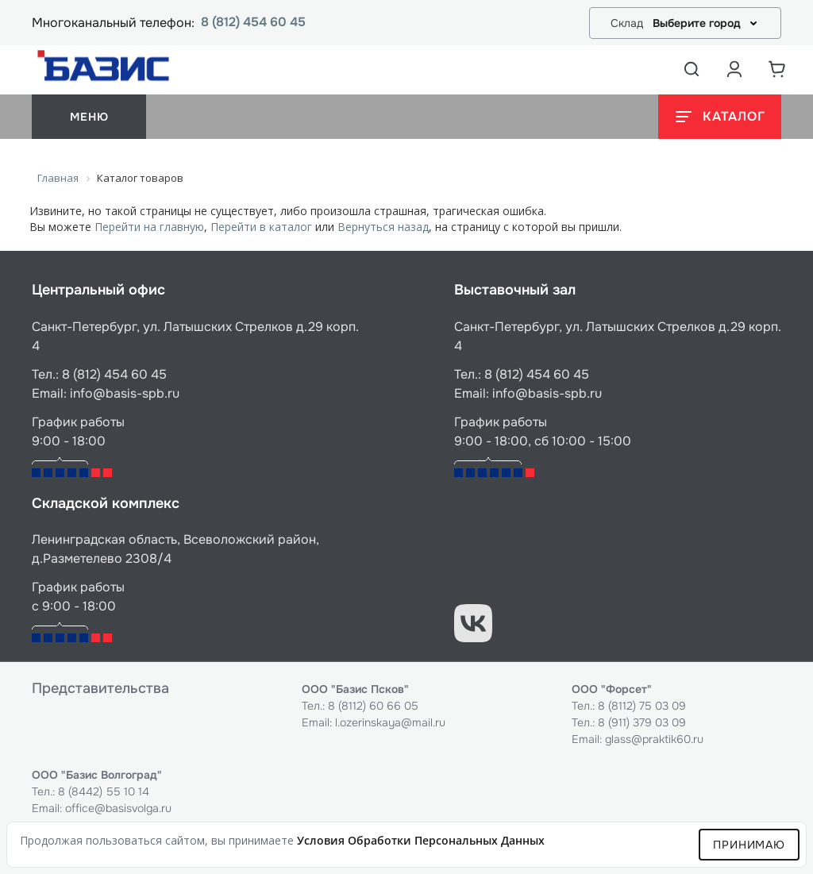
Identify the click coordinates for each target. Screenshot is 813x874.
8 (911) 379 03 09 (642, 722)
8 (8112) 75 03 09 (642, 706)
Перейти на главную (149, 226)
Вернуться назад (383, 226)
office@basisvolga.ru (118, 808)
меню (89, 117)
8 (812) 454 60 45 (253, 22)
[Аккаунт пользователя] (734, 69)
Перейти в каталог (261, 226)
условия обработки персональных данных (421, 840)
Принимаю (749, 844)
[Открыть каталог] (719, 116)
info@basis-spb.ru (124, 393)
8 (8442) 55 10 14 (103, 791)
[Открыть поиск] (691, 69)
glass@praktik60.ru (654, 739)
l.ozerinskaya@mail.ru (390, 722)
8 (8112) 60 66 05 (373, 706)
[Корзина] (777, 69)
